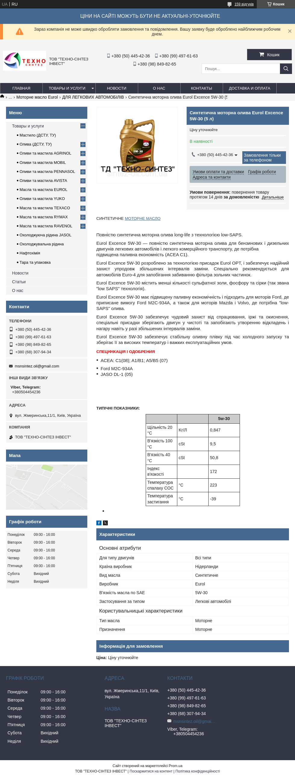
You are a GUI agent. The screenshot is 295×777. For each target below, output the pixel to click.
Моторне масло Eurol (37, 97)
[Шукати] (286, 68)
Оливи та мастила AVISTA (43, 180)
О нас (159, 88)
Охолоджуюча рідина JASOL (45, 235)
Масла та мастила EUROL (43, 189)
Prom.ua (175, 766)
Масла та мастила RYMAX (44, 217)
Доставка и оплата (249, 88)
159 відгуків (244, 4)
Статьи (19, 281)
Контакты (201, 88)
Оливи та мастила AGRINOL (45, 153)
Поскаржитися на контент (151, 771)
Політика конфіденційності (197, 771)
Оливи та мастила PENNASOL (47, 171)
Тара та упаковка (35, 262)
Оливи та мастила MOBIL (43, 162)
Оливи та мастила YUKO (42, 198)
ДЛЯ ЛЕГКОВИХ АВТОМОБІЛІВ (93, 97)
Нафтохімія (30, 253)
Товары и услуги (67, 88)
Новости (116, 88)
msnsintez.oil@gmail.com (37, 366)
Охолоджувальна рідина (42, 244)
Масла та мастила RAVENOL (46, 226)
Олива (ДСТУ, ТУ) (36, 144)
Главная (21, 88)
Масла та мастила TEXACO (45, 208)
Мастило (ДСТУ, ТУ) (38, 135)
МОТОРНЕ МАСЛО (142, 218)
